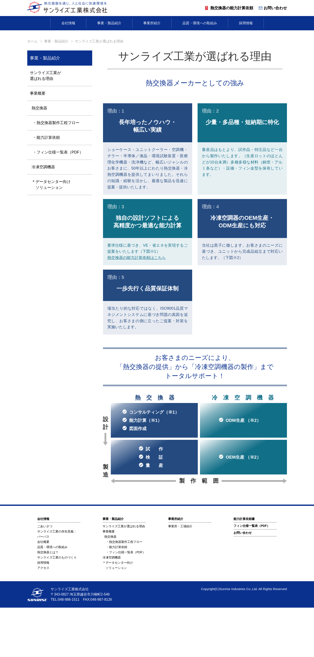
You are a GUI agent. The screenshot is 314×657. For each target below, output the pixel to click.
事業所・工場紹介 (180, 575)
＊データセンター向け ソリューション (51, 234)
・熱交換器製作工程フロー (56, 172)
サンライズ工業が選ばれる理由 (45, 125)
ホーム (32, 90)
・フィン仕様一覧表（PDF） (58, 201)
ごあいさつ (44, 575)
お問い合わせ (273, 8)
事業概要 (37, 143)
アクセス (43, 617)
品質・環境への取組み (199, 23)
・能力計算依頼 (46, 187)
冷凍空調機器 (43, 216)
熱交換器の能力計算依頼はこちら (136, 307)
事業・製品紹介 (109, 23)
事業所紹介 (152, 23)
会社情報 (68, 23)
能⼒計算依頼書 (244, 568)
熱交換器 (39, 157)
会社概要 (43, 591)
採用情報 (246, 23)
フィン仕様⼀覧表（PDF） (251, 575)
